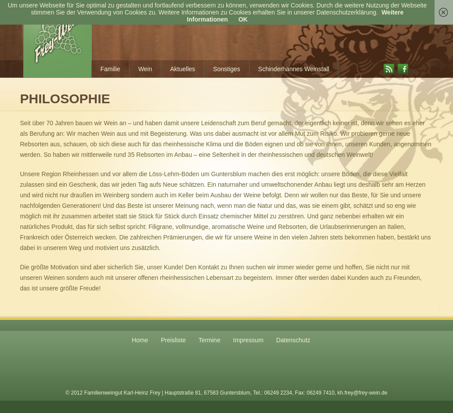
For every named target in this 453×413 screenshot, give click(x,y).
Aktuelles (182, 68)
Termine (210, 340)
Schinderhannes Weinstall (294, 68)
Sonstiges (226, 68)
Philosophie (65, 98)
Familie (110, 68)
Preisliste (173, 340)
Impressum (248, 340)
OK (243, 19)
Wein (145, 68)
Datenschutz (293, 340)
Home (140, 340)
